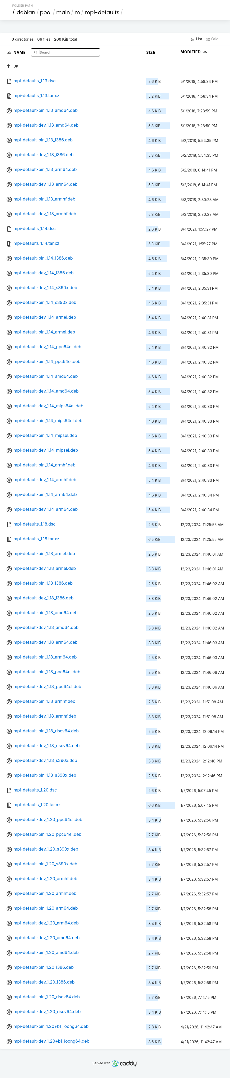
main (63, 12)
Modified (194, 52)
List (196, 39)
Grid (212, 39)
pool (45, 12)
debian (26, 12)
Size (151, 52)
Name (20, 52)
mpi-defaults (102, 12)
